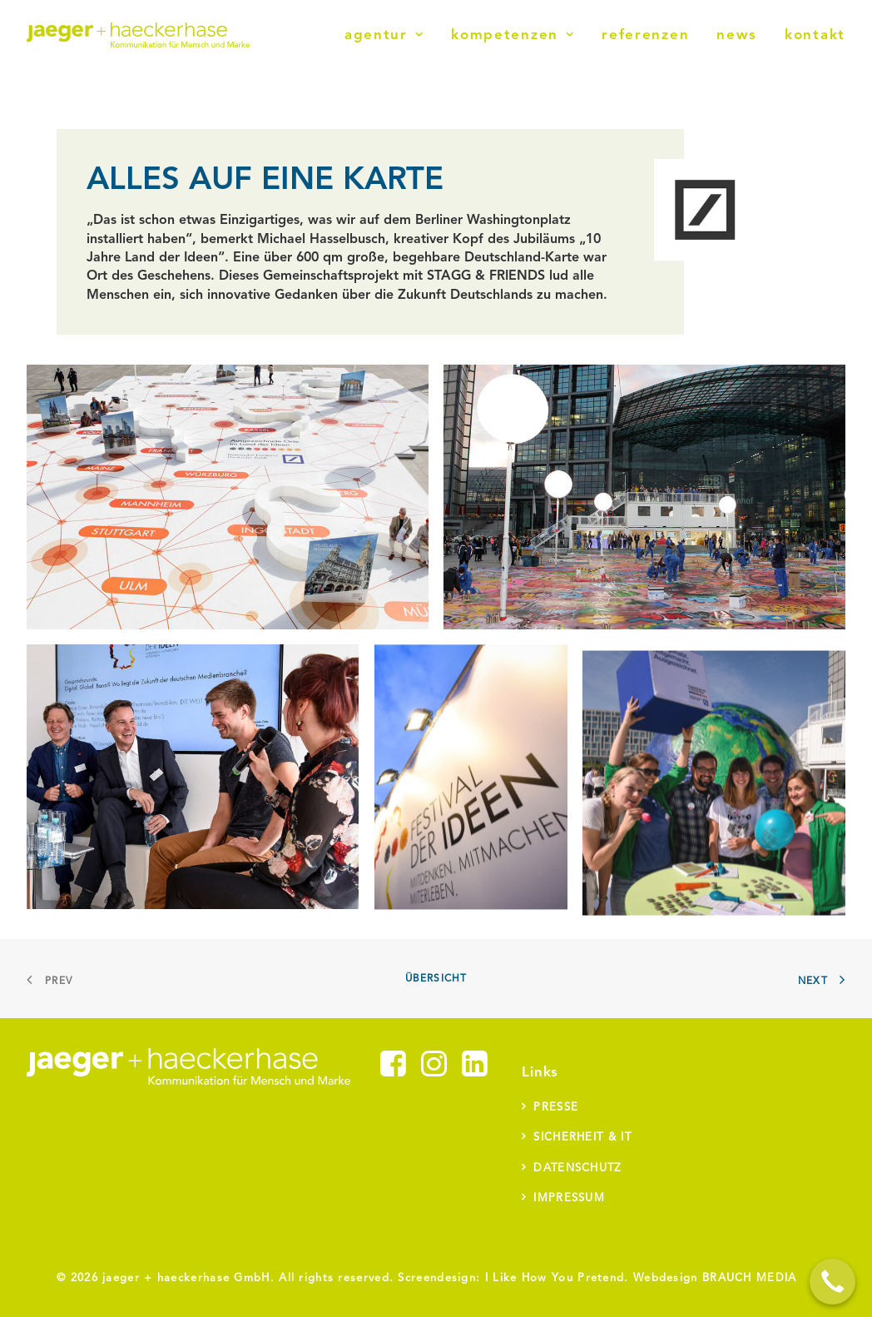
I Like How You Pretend (555, 1278)
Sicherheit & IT (582, 1137)
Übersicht (436, 979)
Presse (555, 1107)
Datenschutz (577, 1168)
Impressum (569, 1198)
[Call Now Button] (832, 1282)
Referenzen (645, 35)
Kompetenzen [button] (512, 35)
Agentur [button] (384, 35)
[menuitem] (389, 35)
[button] (393, 1073)
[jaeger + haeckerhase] (138, 34)
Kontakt (815, 35)
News (736, 35)
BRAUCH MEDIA (749, 1278)
